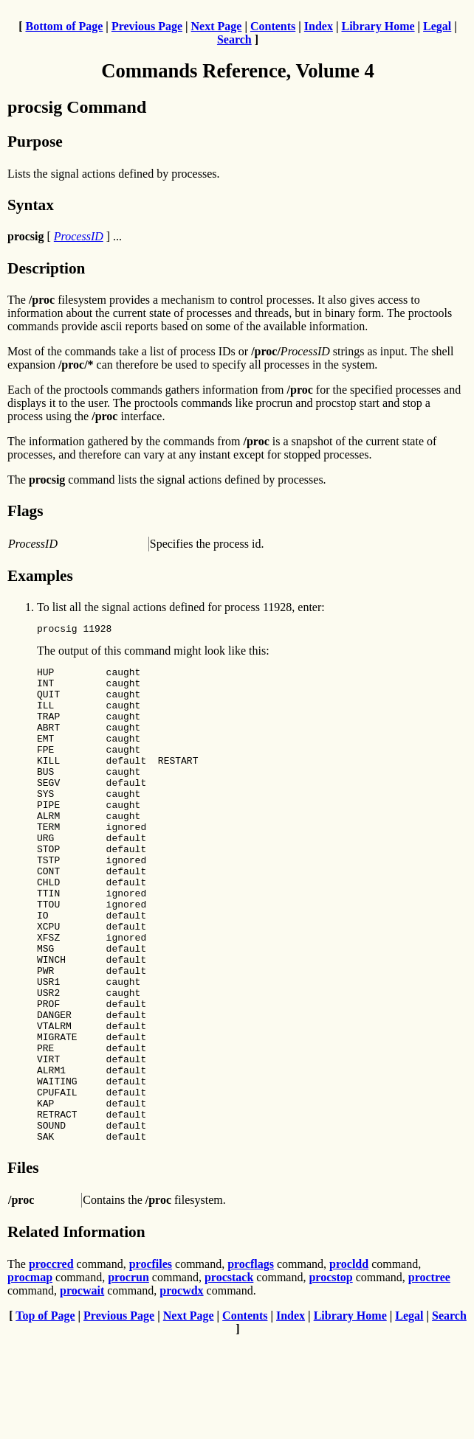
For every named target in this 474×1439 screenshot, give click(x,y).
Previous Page (146, 26)
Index (318, 26)
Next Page (216, 26)
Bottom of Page (64, 26)
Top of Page (45, 1413)
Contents (272, 26)
